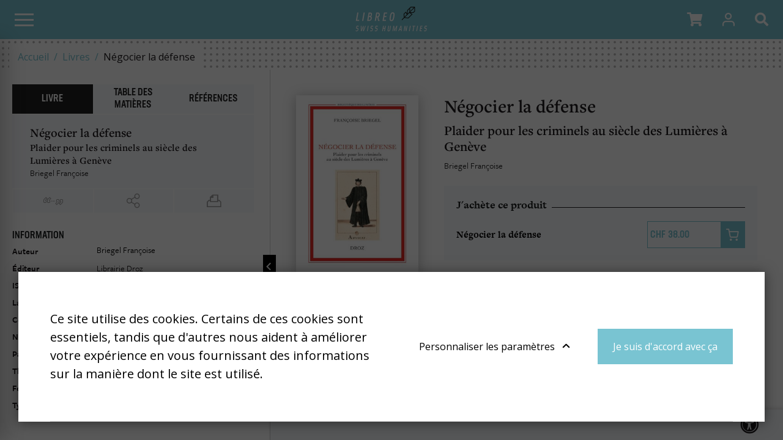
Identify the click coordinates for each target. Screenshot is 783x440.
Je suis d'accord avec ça (665, 346)
